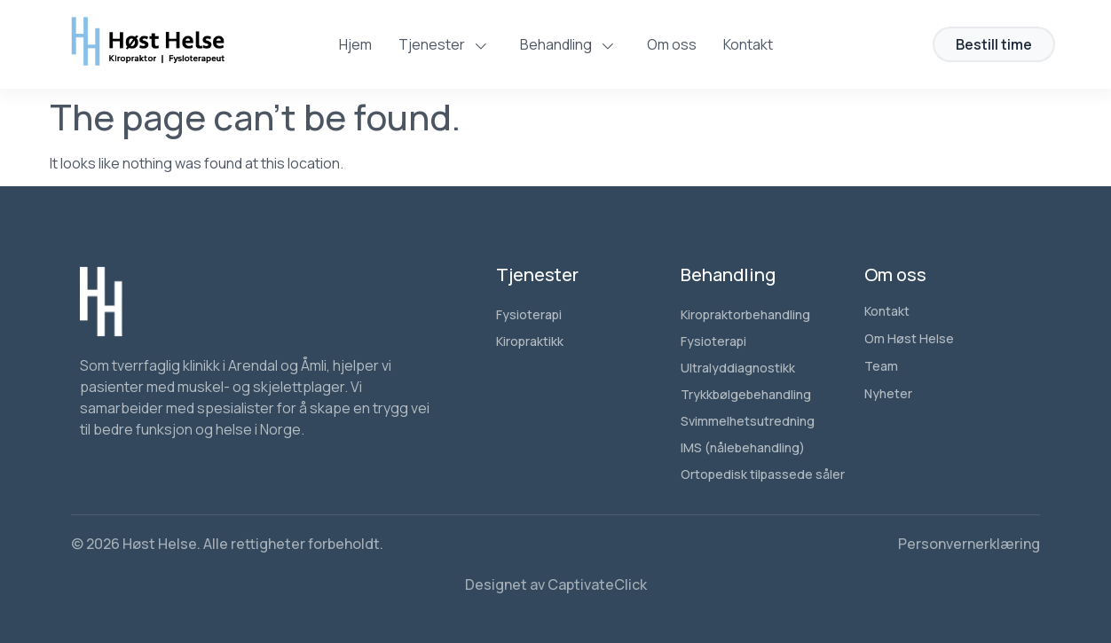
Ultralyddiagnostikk (738, 367)
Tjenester (445, 44)
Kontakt (748, 44)
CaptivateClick (597, 584)
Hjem (355, 44)
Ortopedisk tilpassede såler (763, 474)
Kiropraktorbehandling (745, 314)
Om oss (672, 44)
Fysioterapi (529, 314)
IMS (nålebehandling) (743, 447)
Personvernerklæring (969, 543)
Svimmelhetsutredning (748, 420)
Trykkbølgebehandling (746, 394)
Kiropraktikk (529, 341)
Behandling (570, 44)
